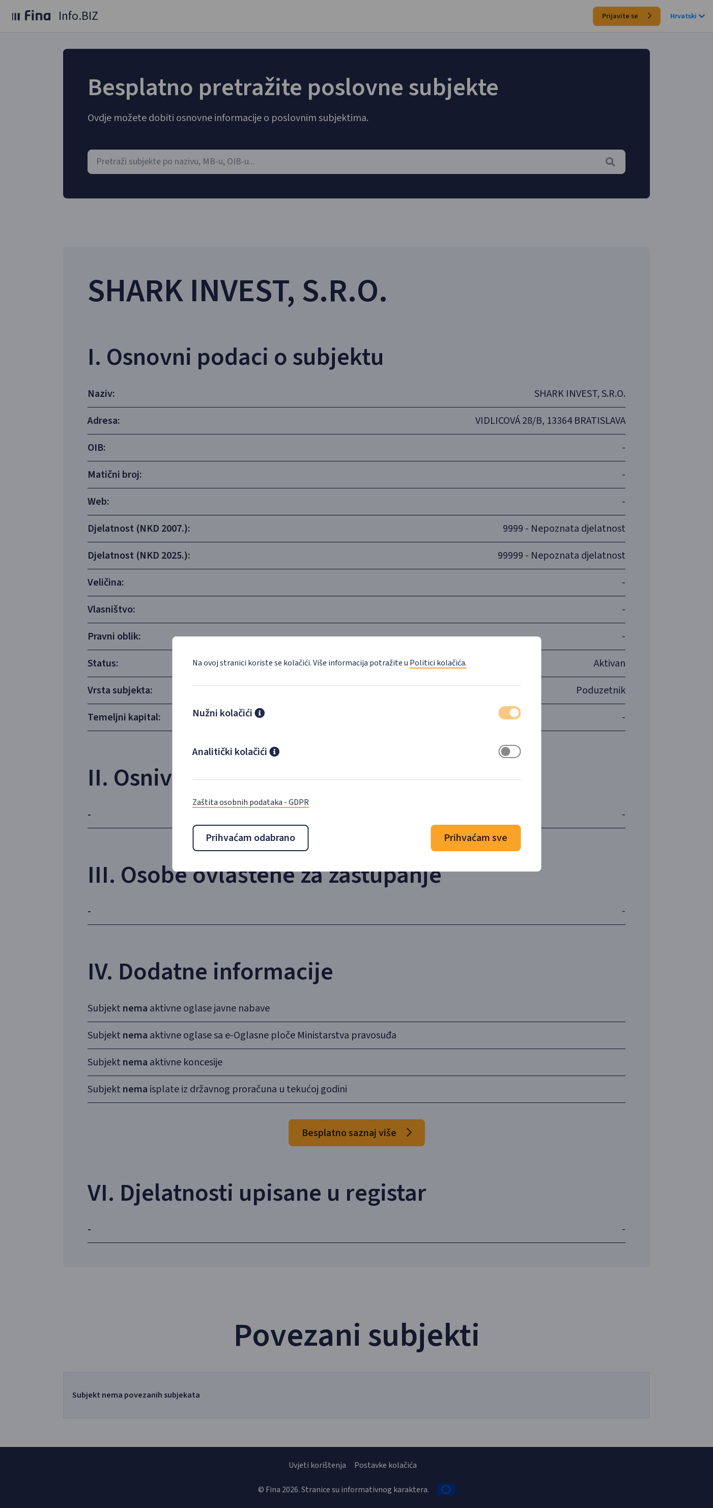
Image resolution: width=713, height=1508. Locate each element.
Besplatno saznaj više (356, 1133)
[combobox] (356, 162)
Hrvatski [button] (687, 16)
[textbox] (356, 161)
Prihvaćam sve (475, 838)
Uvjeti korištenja (317, 1465)
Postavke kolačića (385, 1465)
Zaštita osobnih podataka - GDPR (250, 802)
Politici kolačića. (438, 663)
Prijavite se (626, 16)
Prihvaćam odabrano (250, 838)
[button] (259, 714)
